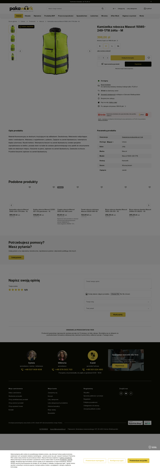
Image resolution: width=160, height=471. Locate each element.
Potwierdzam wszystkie (138, 460)
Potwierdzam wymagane (95, 460)
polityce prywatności (66, 458)
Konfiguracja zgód (116, 460)
